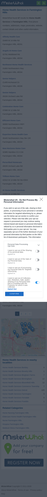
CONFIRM (14, 294)
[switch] (37, 251)
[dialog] (23, 248)
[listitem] (23, 245)
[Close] (42, 200)
